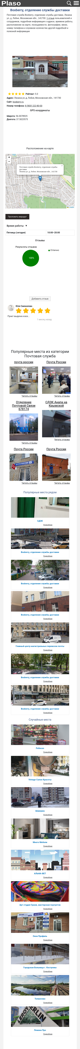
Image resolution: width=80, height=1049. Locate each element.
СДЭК (40, 521)
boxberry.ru (18, 102)
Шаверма (40, 811)
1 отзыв (50, 18)
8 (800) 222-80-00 (33, 106)
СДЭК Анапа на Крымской (56, 403)
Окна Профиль (40, 936)
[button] (40, 178)
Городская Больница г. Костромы (40, 967)
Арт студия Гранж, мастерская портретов (40, 905)
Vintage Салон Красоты (40, 779)
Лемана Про (40, 1030)
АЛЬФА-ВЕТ (40, 873)
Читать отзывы (29, 396)
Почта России (56, 362)
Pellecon (40, 748)
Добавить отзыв (40, 298)
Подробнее (47, 525)
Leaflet (70, 207)
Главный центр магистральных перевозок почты (40, 646)
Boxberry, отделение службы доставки (40, 552)
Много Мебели (40, 842)
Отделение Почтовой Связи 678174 (23, 405)
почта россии (23, 362)
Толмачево (40, 999)
